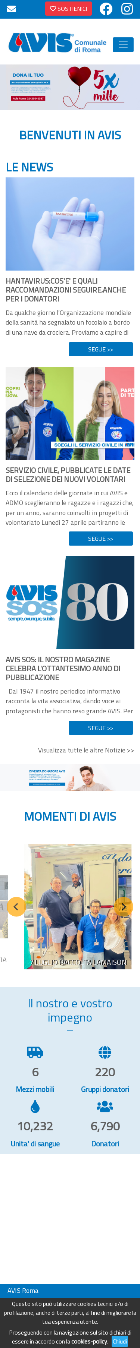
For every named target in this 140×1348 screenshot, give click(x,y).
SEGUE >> (100, 349)
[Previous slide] (17, 906)
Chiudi (120, 1341)
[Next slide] (124, 906)
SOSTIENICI (68, 8)
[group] (78, 906)
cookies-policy (89, 1341)
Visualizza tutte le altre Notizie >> (86, 750)
